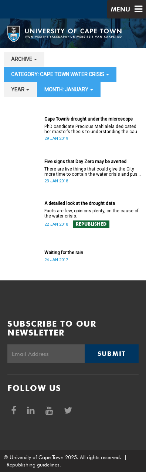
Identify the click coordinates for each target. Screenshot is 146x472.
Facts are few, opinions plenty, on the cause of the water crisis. (91, 213)
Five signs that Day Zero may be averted (85, 161)
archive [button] (24, 59)
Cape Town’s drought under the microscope (88, 119)
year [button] (20, 89)
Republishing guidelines (33, 465)
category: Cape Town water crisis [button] (60, 74)
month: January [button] (68, 89)
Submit (112, 353)
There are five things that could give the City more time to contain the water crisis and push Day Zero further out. (92, 171)
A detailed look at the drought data (79, 203)
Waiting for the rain (63, 252)
